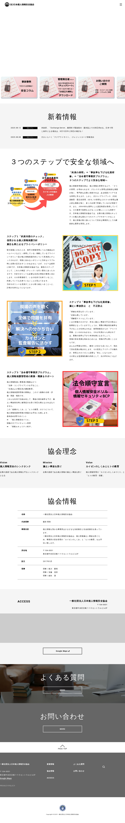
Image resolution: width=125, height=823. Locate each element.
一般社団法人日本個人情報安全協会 (15, 764)
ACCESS (50, 778)
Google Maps (6, 778)
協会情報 (50, 771)
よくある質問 (78, 764)
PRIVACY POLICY (7, 786)
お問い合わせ (78, 771)
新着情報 (50, 764)
